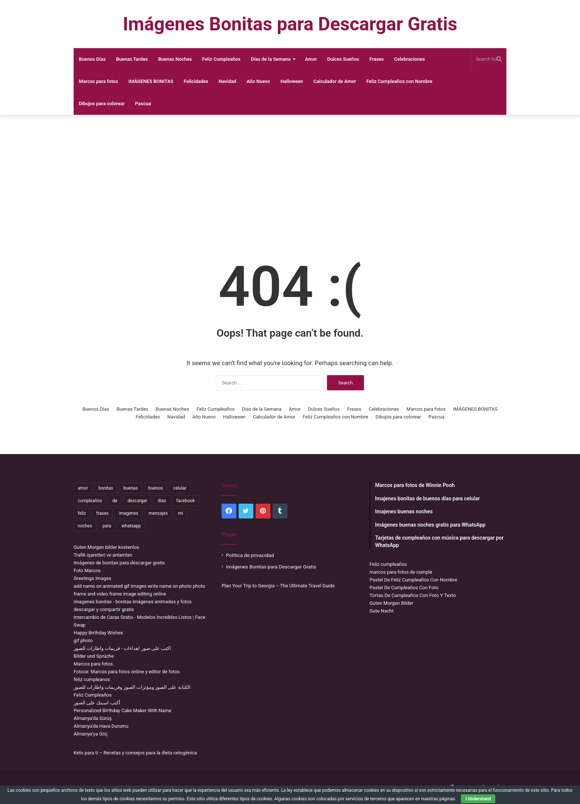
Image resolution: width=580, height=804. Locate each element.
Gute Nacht (382, 611)
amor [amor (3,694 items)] (83, 488)
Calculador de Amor (334, 81)
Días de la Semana (270, 59)
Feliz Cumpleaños (221, 59)
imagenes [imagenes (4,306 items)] (128, 513)
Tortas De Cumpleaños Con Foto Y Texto (413, 595)
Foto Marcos (87, 570)
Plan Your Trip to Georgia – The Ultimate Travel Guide (278, 585)
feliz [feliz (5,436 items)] (82, 513)
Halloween (291, 81)
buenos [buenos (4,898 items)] (155, 488)
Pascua (143, 103)
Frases (377, 59)
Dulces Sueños (343, 59)
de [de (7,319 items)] (114, 500)
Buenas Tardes (132, 59)
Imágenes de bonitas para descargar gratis (119, 563)
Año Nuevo (258, 81)
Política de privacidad (250, 555)
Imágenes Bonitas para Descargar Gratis (271, 567)
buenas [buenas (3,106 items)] (131, 488)
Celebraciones (409, 59)
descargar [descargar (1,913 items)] (137, 500)
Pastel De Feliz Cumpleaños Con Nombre (413, 580)
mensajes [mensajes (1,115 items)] (158, 513)
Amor (311, 59)
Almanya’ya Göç (91, 734)
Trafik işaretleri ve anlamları (103, 555)
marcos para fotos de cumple (401, 572)
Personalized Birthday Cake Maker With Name (122, 710)
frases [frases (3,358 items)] (102, 513)
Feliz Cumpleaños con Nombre (399, 81)
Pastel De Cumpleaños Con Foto (404, 587)
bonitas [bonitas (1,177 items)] (105, 488)
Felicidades (196, 81)
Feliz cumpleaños (388, 564)
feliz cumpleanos (92, 679)
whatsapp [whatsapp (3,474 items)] (131, 525)
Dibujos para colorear (102, 103)
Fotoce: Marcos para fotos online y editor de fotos (127, 671)
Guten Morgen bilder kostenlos (106, 547)
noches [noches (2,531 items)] (85, 525)
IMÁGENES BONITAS (150, 81)
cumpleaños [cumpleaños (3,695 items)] (90, 500)
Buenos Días (92, 59)
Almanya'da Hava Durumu (101, 726)
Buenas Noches (175, 59)
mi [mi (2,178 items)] (180, 513)
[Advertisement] (290, 174)
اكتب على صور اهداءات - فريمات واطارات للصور (122, 648)
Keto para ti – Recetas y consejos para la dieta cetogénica (135, 752)
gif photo (83, 640)
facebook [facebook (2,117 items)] (185, 500)
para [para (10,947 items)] (106, 525)
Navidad (227, 81)
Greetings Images (92, 578)
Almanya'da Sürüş (93, 718)
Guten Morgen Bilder (391, 603)
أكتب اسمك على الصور (97, 702)
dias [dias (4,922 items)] (162, 500)
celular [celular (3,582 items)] (179, 488)
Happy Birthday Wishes (98, 632)
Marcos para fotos (98, 81)
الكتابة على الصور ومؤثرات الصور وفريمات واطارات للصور (132, 687)
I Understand (478, 798)
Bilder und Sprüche (94, 656)
